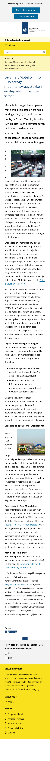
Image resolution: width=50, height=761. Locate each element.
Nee (10, 658)
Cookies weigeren (26, 16)
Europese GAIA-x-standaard (18, 584)
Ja (9, 653)
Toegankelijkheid (16, 714)
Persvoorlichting (15, 728)
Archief (10, 702)
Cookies (39, 3)
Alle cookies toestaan (26, 10)
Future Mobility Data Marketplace (22, 524)
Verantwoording (15, 723)
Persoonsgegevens (16, 719)
